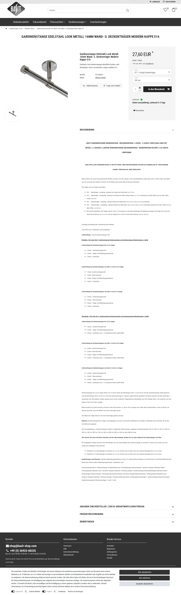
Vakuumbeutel (39, 22)
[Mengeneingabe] (135, 89)
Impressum (67, 546)
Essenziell (19, 591)
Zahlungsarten (112, 552)
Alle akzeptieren (144, 572)
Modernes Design (29, 28)
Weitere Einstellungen (75, 591)
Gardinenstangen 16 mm (15, 28)
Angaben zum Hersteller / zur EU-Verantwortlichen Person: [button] (127, 507)
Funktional (61, 591)
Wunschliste (138, 110)
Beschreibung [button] (127, 130)
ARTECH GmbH (100, 78)
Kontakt (109, 558)
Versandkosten (149, 63)
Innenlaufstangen (98, 22)
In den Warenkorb (159, 89)
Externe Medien (34, 591)
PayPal (49, 591)
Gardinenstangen (77, 22)
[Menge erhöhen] (139, 87)
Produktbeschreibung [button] (127, 514)
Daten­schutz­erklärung (71, 552)
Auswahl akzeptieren (144, 584)
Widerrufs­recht (68, 555)
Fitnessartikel (57, 22)
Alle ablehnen (144, 578)
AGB (64, 549)
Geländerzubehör (21, 22)
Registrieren (169, 2)
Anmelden (155, 2)
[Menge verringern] (139, 90)
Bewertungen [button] (127, 522)
